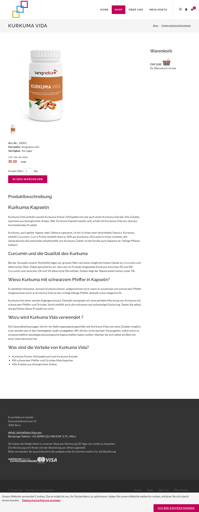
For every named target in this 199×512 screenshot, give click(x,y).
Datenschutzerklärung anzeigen (41, 500)
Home (138, 490)
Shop (150, 490)
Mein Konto (181, 490)
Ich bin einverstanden (176, 508)
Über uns (163, 490)
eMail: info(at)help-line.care (25, 432)
